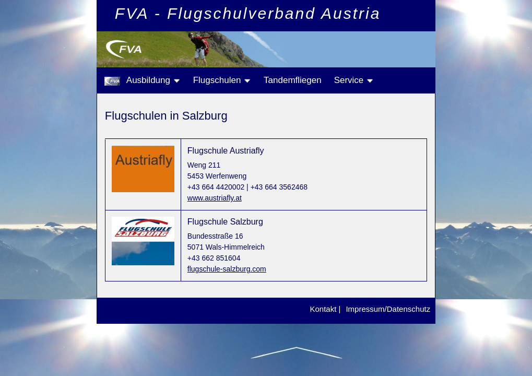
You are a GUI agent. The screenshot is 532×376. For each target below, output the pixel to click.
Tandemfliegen (293, 80)
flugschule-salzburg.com (226, 269)
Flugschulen (222, 80)
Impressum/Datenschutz (388, 308)
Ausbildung (153, 80)
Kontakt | (325, 308)
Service (354, 80)
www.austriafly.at (214, 198)
